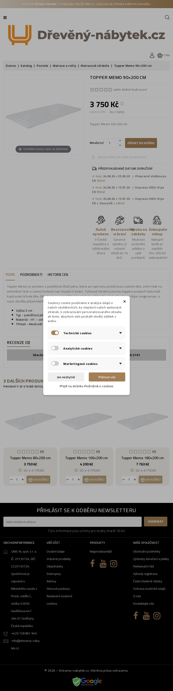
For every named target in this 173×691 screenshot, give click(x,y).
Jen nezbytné (66, 377)
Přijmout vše (107, 377)
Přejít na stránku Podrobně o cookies (87, 386)
